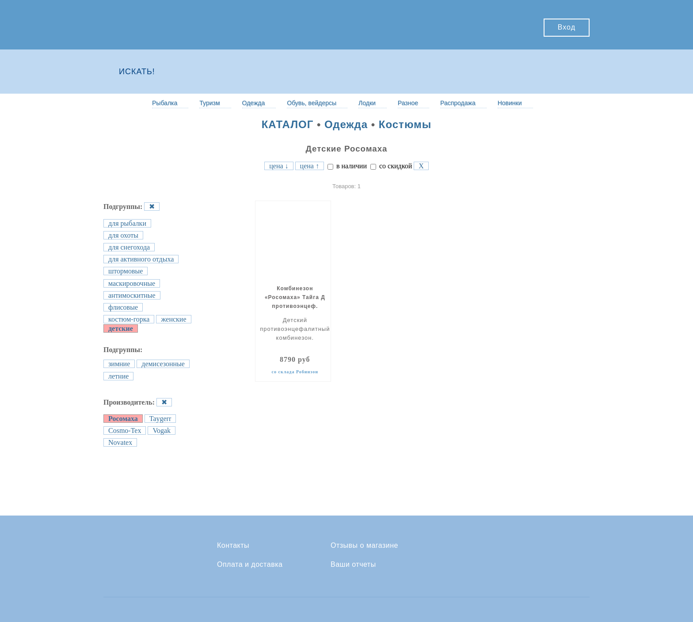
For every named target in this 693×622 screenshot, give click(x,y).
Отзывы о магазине (364, 545)
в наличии (347, 166)
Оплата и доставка (249, 564)
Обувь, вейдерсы (311, 102)
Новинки (510, 102)
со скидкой (391, 166)
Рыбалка (164, 102)
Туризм (209, 102)
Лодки (367, 102)
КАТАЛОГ (288, 124)
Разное (408, 102)
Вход (566, 27)
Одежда (253, 102)
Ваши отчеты (353, 564)
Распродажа (458, 102)
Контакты (233, 545)
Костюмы (405, 124)
